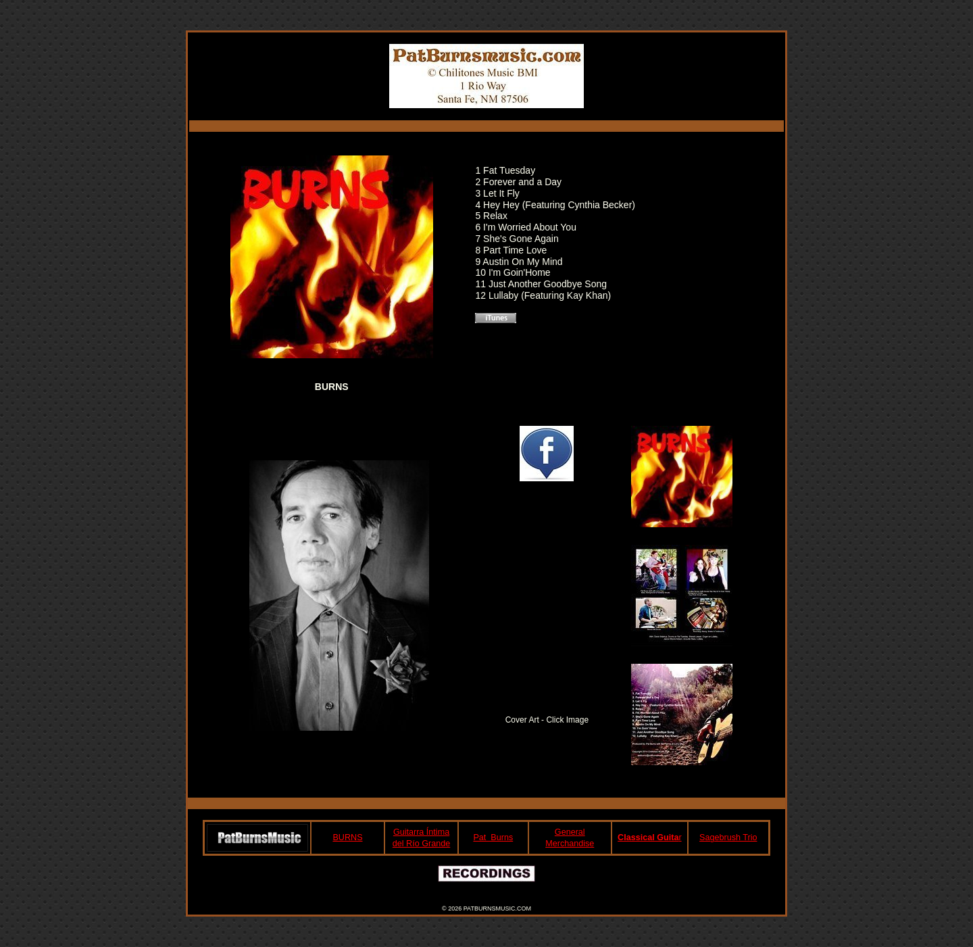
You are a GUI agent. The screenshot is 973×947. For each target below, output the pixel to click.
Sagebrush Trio (728, 837)
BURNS (347, 837)
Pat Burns (493, 837)
